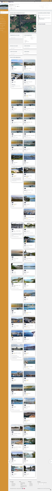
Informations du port (4, 14)
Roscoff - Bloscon (28, 95)
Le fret (27, 298)
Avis (2, 16)
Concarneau (28, 420)
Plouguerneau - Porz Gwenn (30, 135)
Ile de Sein (27, 339)
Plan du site (30, 485)
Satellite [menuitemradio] (14, 15)
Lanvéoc (27, 285)
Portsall (27, 162)
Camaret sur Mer (28, 312)
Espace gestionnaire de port (13, 488)
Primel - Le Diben (28, 68)
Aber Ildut (14, 175)
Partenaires (30, 483)
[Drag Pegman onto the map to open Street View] (35, 31)
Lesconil (14, 379)
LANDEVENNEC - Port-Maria (16, 286)
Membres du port (3, 23)
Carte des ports (14, 484)
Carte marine (3, 28)
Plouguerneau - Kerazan (17, 135)
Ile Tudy (14, 393)
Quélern (14, 312)
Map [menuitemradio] (11, 15)
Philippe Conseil (42, 488)
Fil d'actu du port (3, 21)
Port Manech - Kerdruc (16, 433)
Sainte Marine (28, 393)
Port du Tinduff (15, 258)
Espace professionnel (19, 488)
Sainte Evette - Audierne (17, 353)
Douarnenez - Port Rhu (29, 325)
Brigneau (27, 447)
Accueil (12, 482)
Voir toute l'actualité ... (42, 24)
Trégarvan (27, 272)
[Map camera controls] (35, 28)
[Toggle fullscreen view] (35, 15)
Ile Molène (15, 204)
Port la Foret (28, 406)
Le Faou (14, 272)
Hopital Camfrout (28, 258)
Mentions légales (23, 482)
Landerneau (28, 231)
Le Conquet (28, 204)
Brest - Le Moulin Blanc (17, 231)
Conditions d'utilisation (24, 485)
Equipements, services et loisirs (4, 12)
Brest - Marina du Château (30, 217)
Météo (2, 26)
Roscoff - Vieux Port (29, 81)
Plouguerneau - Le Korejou (30, 108)
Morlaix (14, 81)
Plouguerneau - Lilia (29, 122)
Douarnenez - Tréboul (16, 339)
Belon (27, 433)
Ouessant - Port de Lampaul (29, 176)
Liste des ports (13, 483)
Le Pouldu (15, 473)
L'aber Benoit (15, 162)
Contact (30, 482)
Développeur (31, 484)
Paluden (2, 10)
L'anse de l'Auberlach (29, 245)
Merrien (14, 460)
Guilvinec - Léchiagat (29, 366)
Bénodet (14, 406)
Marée (2, 30)
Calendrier (2, 18)
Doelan (27, 460)
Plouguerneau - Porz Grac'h (17, 122)
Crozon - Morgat (16, 325)
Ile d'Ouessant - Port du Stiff (29, 190)
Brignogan (15, 108)
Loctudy (27, 379)
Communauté (13, 485)
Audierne (27, 353)
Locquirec (14, 68)
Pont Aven (27, 473)
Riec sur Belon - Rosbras (17, 447)
